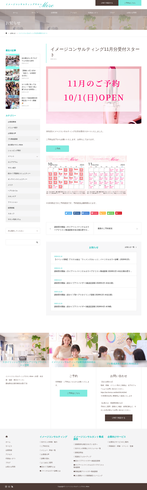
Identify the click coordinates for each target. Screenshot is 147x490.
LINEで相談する (118, 418)
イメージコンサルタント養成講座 (88, 438)
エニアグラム (13, 162)
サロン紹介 (12, 168)
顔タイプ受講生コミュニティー (19, 173)
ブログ (112, 13)
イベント (11, 156)
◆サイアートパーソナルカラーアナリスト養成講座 (89, 466)
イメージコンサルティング (53, 437)
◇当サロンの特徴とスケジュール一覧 (87, 448)
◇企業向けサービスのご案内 (117, 442)
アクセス (73, 13)
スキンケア (12, 196)
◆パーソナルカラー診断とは (50, 471)
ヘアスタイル (13, 191)
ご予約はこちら (73, 393)
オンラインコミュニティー (17, 179)
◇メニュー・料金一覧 (48, 450)
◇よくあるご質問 (46, 463)
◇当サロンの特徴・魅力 (48, 442)
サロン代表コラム (14, 219)
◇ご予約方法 (44, 446)
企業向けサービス (116, 437)
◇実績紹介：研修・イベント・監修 (120, 446)
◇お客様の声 (44, 454)
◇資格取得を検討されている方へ (86, 444)
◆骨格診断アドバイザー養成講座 (86, 471)
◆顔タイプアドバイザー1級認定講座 (87, 461)
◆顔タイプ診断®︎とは (47, 467)
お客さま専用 (131, 13)
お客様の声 (12, 133)
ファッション (13, 202)
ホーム (15, 13)
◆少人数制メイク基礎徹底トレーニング (88, 475)
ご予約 (57, 149)
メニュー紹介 (13, 127)
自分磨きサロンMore (15, 145)
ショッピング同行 (14, 150)
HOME (7, 437)
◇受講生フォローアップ (82, 457)
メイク (10, 185)
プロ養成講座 (13, 139)
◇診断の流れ (44, 458)
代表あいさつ (93, 13)
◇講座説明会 (78, 452)
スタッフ (11, 213)
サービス (35, 13)
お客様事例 (12, 122)
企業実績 (54, 13)
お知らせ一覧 (129, 247)
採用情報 (11, 208)
